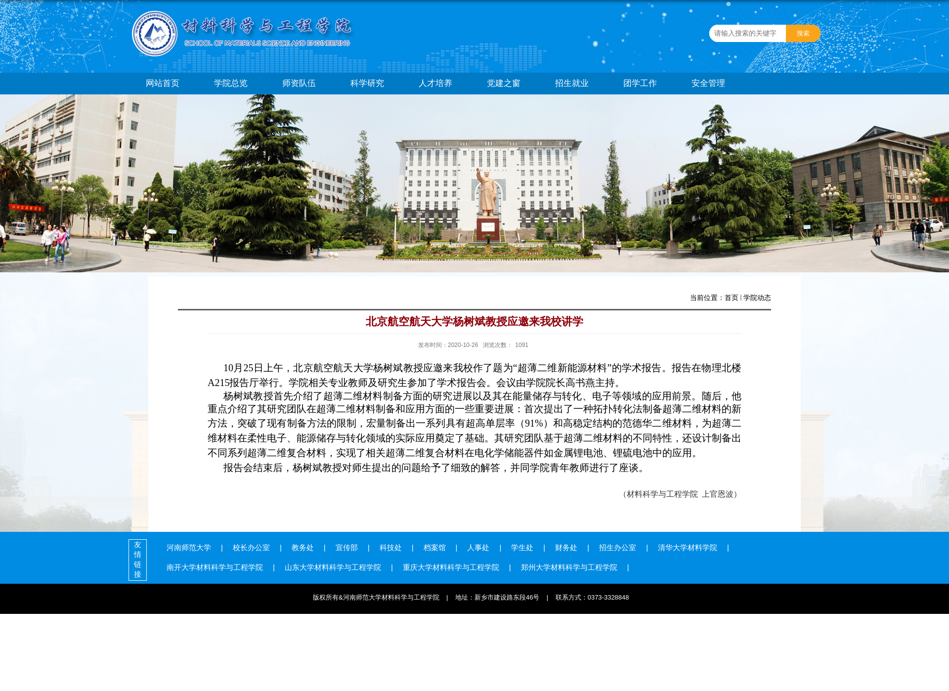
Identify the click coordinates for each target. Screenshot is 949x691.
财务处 (566, 547)
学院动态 (757, 298)
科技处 (391, 547)
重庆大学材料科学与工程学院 (451, 567)
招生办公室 (617, 547)
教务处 (303, 547)
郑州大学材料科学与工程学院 (569, 567)
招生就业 (572, 83)
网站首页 (162, 83)
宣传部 (347, 547)
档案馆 (435, 547)
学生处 (522, 547)
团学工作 (640, 83)
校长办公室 (251, 547)
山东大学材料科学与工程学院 (333, 567)
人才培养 (435, 83)
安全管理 (708, 83)
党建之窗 (503, 83)
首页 (731, 298)
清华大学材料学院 (687, 547)
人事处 (478, 547)
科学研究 (367, 83)
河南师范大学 (189, 547)
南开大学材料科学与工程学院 (215, 567)
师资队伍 (299, 83)
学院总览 (231, 83)
